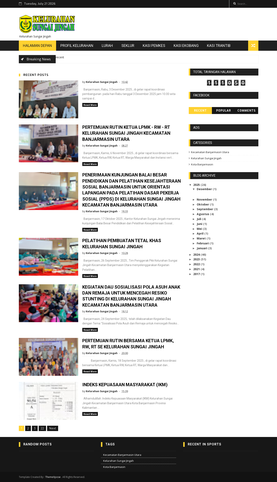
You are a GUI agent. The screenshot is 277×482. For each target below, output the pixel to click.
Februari (203, 243)
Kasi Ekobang (186, 45)
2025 (197, 185)
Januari (202, 248)
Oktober (203, 204)
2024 (197, 254)
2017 (197, 274)
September (205, 209)
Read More (90, 104)
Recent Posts (36, 75)
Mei (200, 229)
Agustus (203, 214)
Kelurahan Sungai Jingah (206, 158)
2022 (197, 264)
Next (52, 428)
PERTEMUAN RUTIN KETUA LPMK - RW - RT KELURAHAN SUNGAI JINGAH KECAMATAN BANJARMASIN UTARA (126, 133)
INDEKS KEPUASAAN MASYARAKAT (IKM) (124, 384)
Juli (199, 219)
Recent (200, 111)
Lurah (107, 45)
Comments (246, 111)
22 (42, 428)
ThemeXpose (53, 477)
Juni (200, 224)
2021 (197, 269)
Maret (202, 238)
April (200, 233)
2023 (197, 259)
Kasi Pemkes (154, 45)
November (205, 199)
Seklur (127, 45)
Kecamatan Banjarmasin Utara (210, 152)
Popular (223, 111)
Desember (205, 189)
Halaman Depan (37, 45)
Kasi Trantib (219, 45)
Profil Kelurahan (76, 45)
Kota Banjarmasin (202, 164)
